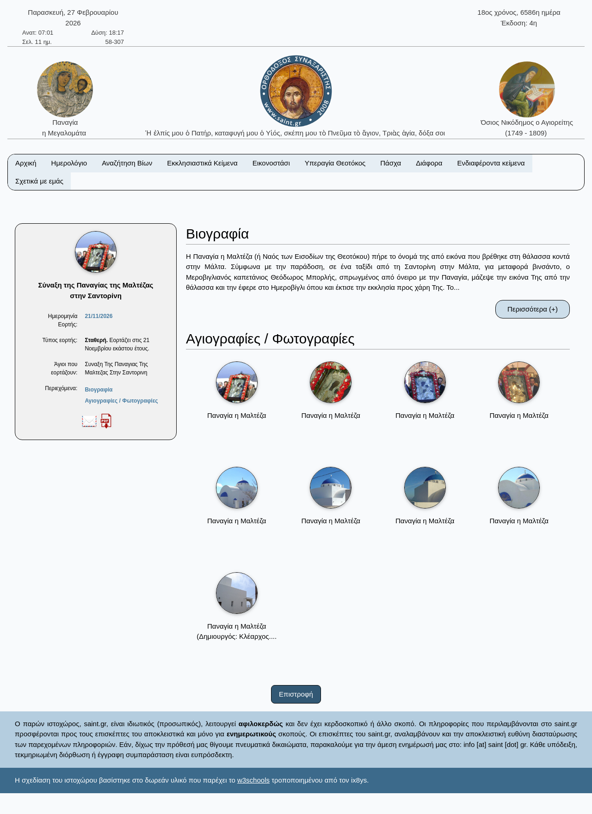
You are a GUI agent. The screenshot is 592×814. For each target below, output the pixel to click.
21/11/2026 (98, 316)
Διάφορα (429, 163)
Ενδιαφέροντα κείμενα (491, 163)
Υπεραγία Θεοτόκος (335, 163)
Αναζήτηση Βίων (127, 163)
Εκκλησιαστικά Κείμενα (202, 163)
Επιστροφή (296, 694)
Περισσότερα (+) (532, 309)
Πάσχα (390, 163)
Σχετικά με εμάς (39, 181)
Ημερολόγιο (69, 163)
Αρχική (26, 163)
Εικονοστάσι (271, 163)
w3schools (253, 780)
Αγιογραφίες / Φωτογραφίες (121, 401)
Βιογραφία (98, 389)
